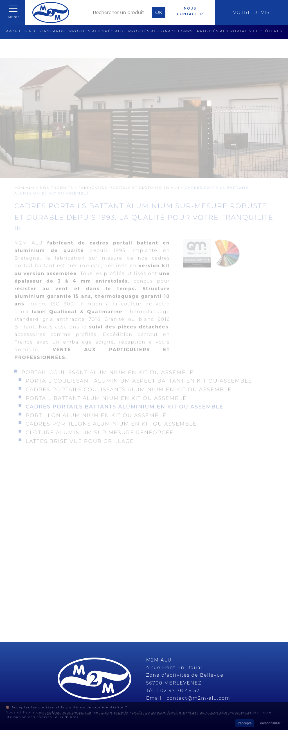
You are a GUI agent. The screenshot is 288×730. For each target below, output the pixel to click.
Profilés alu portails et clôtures (240, 31)
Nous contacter (190, 11)
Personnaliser (270, 723)
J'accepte (244, 723)
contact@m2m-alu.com (198, 698)
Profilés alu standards (35, 31)
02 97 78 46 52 (180, 690)
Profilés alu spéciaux (96, 31)
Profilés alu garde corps (160, 31)
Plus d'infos (67, 717)
